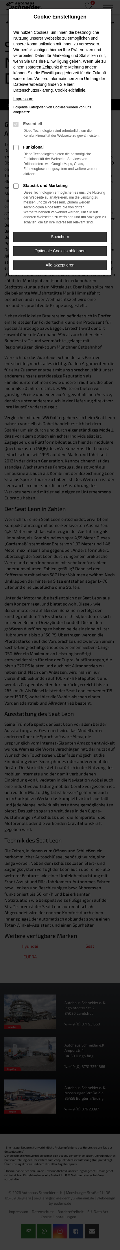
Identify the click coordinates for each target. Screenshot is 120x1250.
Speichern (60, 236)
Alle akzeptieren (60, 265)
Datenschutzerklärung (33, 90)
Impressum (23, 99)
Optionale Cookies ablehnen (60, 251)
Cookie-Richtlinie (70, 90)
